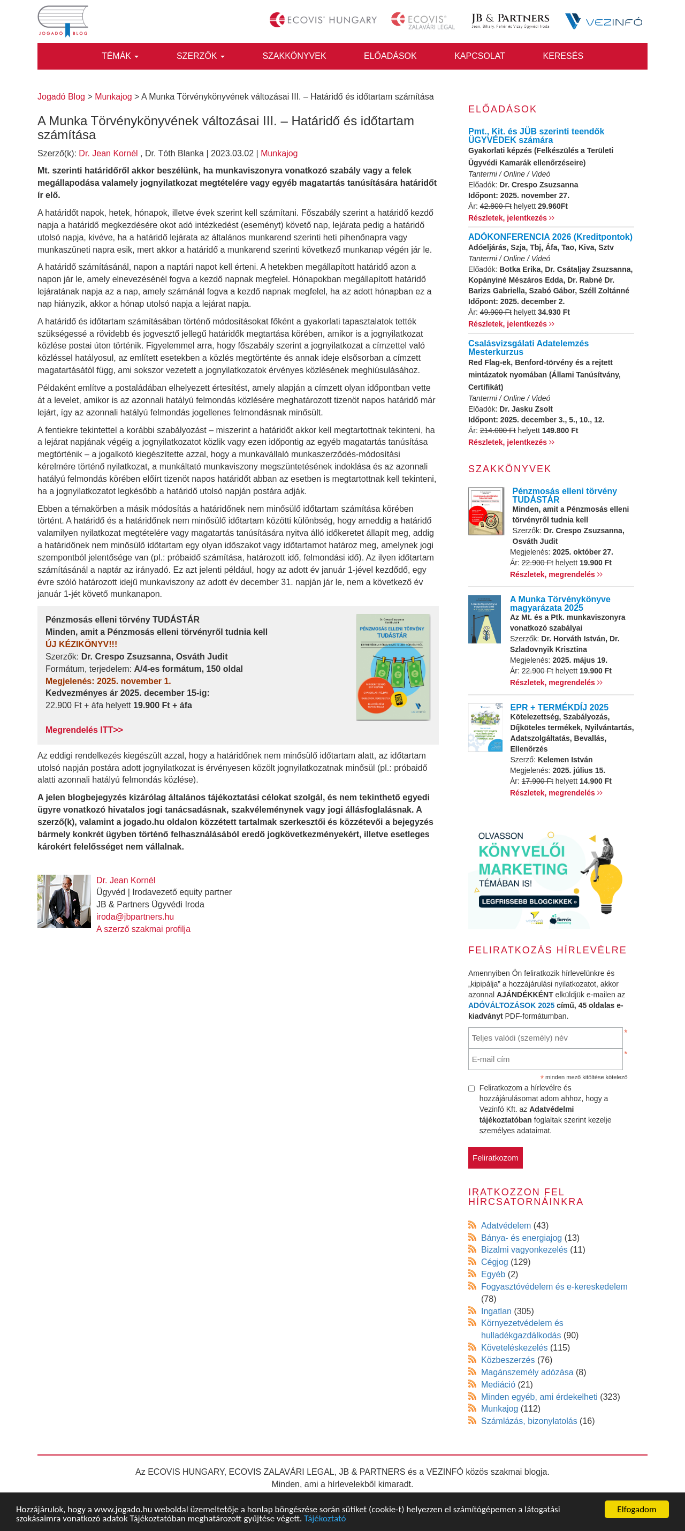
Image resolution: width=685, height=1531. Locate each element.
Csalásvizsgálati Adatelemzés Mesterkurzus (528, 348)
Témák (120, 55)
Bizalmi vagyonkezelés (524, 1249)
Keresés (563, 55)
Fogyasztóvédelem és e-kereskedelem (554, 1286)
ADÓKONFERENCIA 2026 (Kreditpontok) (550, 236)
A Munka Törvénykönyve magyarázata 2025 (560, 603)
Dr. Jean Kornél (108, 153)
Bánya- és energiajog (521, 1237)
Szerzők (201, 55)
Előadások (390, 55)
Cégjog (494, 1262)
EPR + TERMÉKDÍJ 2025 (560, 707)
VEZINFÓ (445, 1471)
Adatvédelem (506, 1225)
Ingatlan (496, 1311)
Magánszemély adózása (527, 1372)
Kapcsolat (479, 55)
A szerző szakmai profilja (143, 929)
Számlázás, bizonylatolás (529, 1421)
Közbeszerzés (508, 1360)
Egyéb (493, 1274)
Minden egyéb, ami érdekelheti (539, 1396)
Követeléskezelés (514, 1347)
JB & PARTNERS (372, 1471)
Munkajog (279, 153)
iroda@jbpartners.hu (135, 916)
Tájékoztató (325, 1519)
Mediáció (498, 1384)
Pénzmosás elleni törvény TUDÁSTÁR (565, 495)
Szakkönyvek (294, 55)
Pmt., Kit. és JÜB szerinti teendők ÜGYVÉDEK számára (536, 136)
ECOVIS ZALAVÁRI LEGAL (281, 1471)
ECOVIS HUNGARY (186, 1471)
